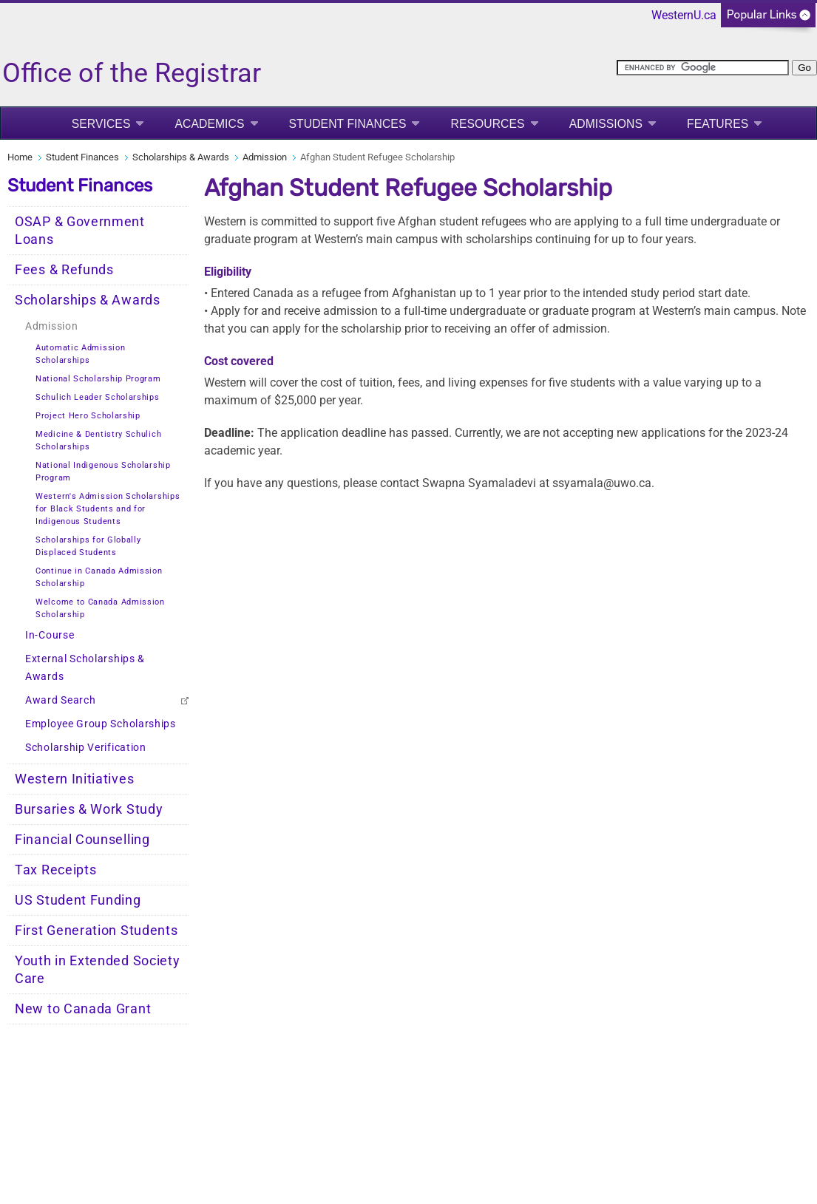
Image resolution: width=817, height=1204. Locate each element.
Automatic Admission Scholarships (80, 354)
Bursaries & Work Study (89, 809)
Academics (209, 124)
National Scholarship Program (98, 379)
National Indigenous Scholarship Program (103, 471)
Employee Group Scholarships (100, 724)
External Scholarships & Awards (85, 668)
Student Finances (348, 124)
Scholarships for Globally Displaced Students (88, 546)
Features (717, 124)
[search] (703, 67)
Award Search (60, 700)
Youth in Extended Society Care (97, 969)
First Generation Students (96, 930)
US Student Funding (78, 900)
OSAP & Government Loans (80, 230)
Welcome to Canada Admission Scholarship (100, 608)
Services (101, 124)
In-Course (49, 635)
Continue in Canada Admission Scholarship (99, 577)
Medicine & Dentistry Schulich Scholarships (98, 440)
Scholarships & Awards (180, 157)
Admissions (606, 124)
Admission (265, 157)
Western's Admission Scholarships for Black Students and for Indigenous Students (107, 509)
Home (20, 157)
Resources (487, 124)
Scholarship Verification (85, 747)
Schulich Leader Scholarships (97, 397)
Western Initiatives (74, 779)
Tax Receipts (55, 870)
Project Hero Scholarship (87, 416)
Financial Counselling (82, 839)
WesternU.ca (683, 15)
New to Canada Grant (83, 1008)
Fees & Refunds (64, 269)
